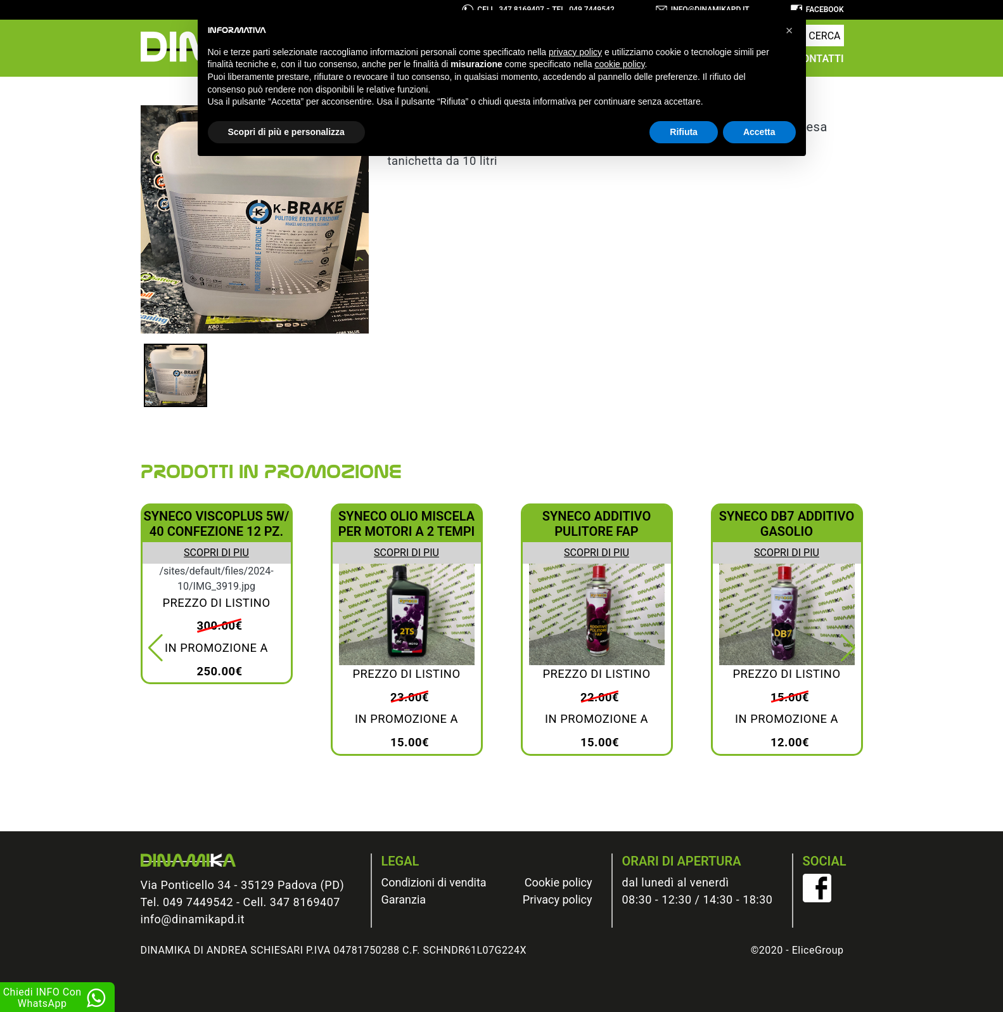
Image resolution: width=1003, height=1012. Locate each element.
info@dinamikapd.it (193, 919)
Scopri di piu (216, 553)
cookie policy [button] (619, 64)
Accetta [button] (759, 132)
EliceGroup (818, 950)
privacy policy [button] (575, 52)
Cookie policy (558, 882)
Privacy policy (557, 899)
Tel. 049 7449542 (187, 902)
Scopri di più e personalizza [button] (286, 132)
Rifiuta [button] (684, 132)
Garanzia (403, 899)
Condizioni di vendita (434, 882)
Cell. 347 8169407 (291, 902)
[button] (155, 648)
